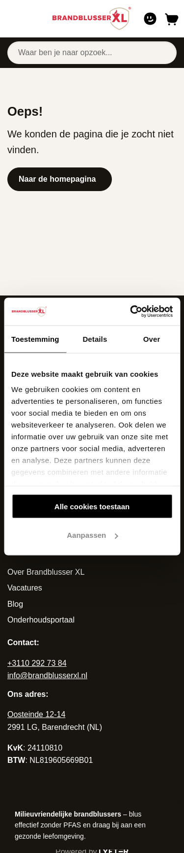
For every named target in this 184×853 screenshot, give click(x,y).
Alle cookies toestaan (92, 506)
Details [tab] (94, 338)
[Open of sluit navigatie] (10, 18)
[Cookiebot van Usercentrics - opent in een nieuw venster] (131, 311)
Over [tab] (151, 338)
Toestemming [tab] (35, 338)
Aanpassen (92, 535)
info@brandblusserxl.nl (47, 675)
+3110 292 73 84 (37, 663)
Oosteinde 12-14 (36, 714)
